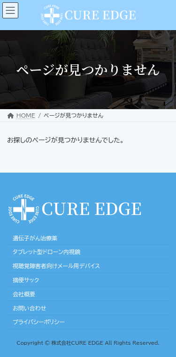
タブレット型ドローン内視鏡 (46, 251)
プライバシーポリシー (39, 322)
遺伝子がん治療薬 (35, 237)
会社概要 (24, 294)
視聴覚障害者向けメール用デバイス (56, 266)
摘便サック (26, 280)
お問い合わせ (29, 307)
